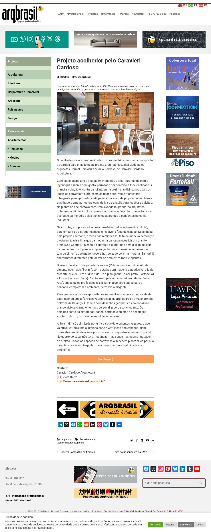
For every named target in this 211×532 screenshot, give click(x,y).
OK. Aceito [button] (155, 524)
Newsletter (138, 13)
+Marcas (123, 13)
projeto (80, 442)
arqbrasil (86, 77)
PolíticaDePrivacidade (134, 511)
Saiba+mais (186, 524)
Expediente (97, 511)
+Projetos (92, 13)
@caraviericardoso (66, 442)
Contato (107, 511)
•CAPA (60, 13)
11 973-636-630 (156, 13)
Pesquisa (174, 13)
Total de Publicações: (19, 484)
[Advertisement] (28, 238)
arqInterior (66, 439)
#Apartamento (87, 439)
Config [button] (199, 524)
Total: (9, 478)
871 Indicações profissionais (24, 496)
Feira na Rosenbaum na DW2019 (132, 452)
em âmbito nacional (18, 500)
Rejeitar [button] (170, 524)
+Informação (108, 13)
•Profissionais (75, 13)
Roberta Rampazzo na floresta (77, 452)
